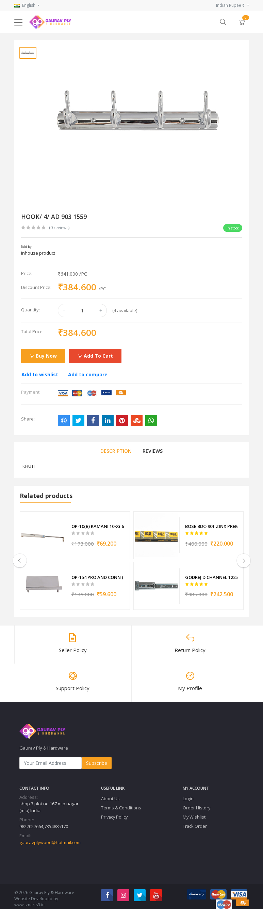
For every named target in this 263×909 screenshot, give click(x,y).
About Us (110, 792)
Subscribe (96, 757)
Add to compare (88, 374)
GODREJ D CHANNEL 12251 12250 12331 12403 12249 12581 (211, 572)
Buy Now (43, 356)
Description (116, 451)
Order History (196, 802)
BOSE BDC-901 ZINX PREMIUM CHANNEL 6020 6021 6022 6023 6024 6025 (211, 525)
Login (188, 792)
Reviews (153, 451)
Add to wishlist (39, 374)
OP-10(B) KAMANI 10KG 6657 (97, 525)
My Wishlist (194, 811)
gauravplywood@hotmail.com (50, 836)
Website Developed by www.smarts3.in (36, 896)
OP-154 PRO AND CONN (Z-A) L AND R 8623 (97, 572)
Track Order (195, 820)
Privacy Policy (114, 811)
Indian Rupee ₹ (231, 5)
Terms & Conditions (121, 802)
